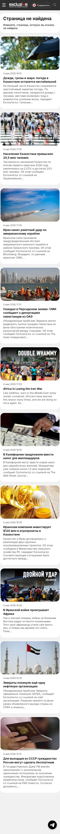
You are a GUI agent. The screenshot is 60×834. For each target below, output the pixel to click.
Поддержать (41, 5)
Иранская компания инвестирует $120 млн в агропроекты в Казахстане (27, 530)
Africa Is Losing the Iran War (22, 388)
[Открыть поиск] (55, 5)
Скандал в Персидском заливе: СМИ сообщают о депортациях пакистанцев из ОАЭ (29, 312)
